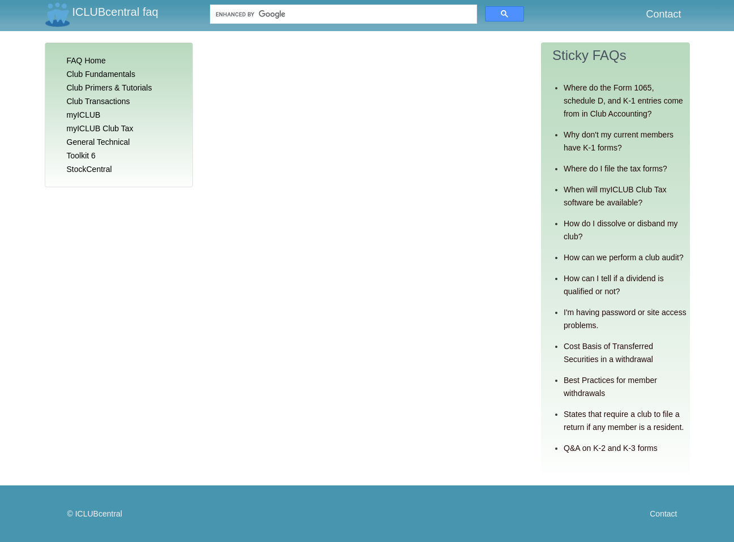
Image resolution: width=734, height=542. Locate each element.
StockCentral (89, 169)
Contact (663, 14)
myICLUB (84, 114)
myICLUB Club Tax (100, 128)
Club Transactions (98, 101)
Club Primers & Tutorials (109, 87)
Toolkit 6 (81, 155)
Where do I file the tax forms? (615, 168)
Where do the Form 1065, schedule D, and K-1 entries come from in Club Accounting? (623, 100)
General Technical (98, 142)
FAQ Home (86, 60)
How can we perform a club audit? (624, 257)
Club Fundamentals (101, 74)
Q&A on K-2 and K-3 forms (611, 448)
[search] (295, 14)
